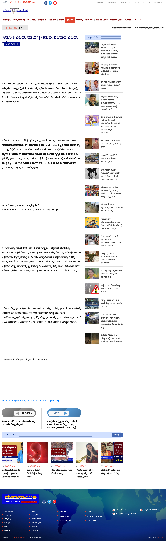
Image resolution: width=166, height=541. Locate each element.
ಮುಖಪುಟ (7, 20)
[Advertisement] (41, 64)
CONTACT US (112, 3)
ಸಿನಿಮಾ (128, 20)
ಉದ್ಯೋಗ (52, 20)
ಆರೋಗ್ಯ (79, 20)
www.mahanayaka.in (21, 538)
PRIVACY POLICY (126, 3)
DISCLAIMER (91, 520)
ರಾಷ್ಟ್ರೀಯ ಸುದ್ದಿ (19, 20)
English (137, 20)
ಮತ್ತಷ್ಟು (116, 435)
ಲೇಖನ (61, 20)
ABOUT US (100, 3)
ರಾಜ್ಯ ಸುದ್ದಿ (31, 20)
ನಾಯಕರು (89, 20)
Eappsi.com (160, 538)
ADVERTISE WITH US (155, 3)
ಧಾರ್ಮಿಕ (70, 20)
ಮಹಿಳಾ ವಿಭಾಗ (102, 20)
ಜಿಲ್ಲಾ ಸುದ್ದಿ (42, 20)
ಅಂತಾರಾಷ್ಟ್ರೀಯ (116, 20)
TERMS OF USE (140, 3)
